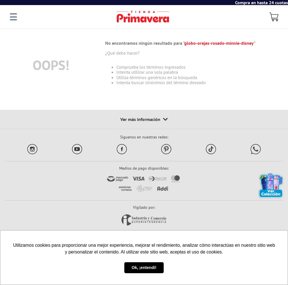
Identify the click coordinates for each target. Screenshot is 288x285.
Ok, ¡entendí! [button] (144, 267)
